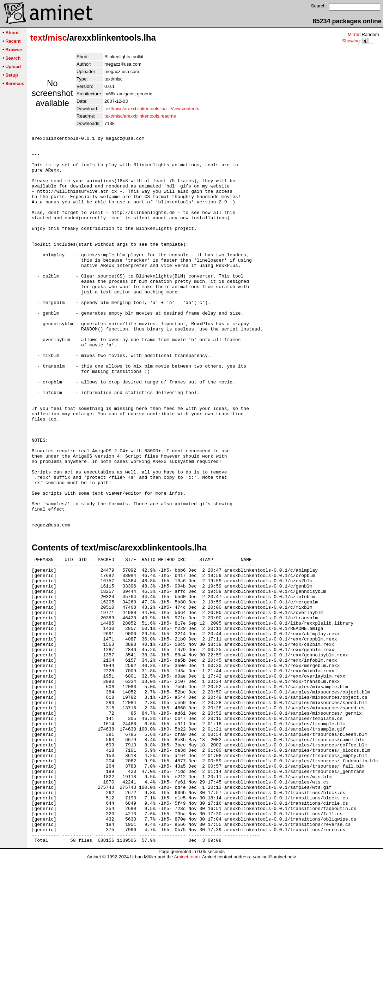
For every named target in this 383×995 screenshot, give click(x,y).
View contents (185, 108)
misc (57, 37)
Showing (351, 40)
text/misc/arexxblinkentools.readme (140, 116)
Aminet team (187, 992)
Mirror (354, 34)
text (37, 37)
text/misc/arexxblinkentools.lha (135, 108)
